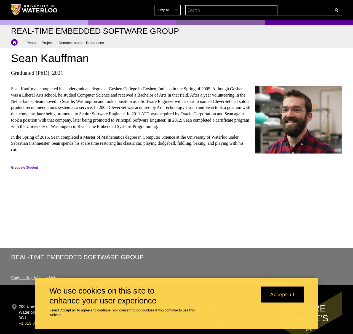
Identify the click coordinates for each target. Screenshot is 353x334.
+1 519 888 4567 (34, 323)
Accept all (282, 294)
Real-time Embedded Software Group (77, 257)
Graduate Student (24, 167)
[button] (297, 10)
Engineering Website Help (34, 277)
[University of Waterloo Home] (34, 9)
